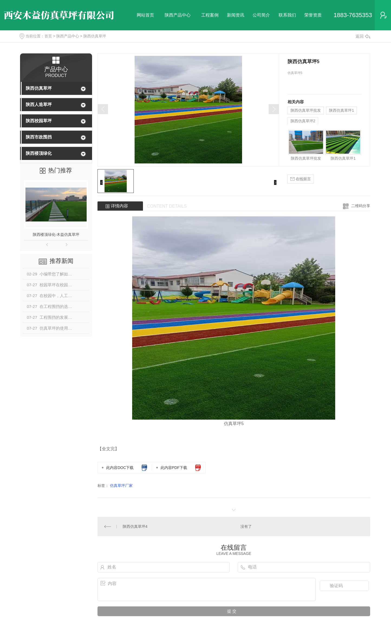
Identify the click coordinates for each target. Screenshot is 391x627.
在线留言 (300, 179)
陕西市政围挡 (39, 137)
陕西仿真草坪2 (303, 121)
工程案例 (210, 15)
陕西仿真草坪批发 (306, 110)
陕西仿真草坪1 (341, 110)
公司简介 (261, 15)
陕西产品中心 (178, 15)
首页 (48, 36)
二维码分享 (360, 206)
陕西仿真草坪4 (135, 526)
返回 (363, 36)
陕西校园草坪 (39, 120)
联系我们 (287, 15)
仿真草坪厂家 (121, 485)
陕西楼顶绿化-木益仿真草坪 (56, 234)
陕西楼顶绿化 (39, 153)
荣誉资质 (313, 15)
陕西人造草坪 (39, 104)
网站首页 (145, 15)
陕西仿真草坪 (94, 36)
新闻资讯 (235, 15)
